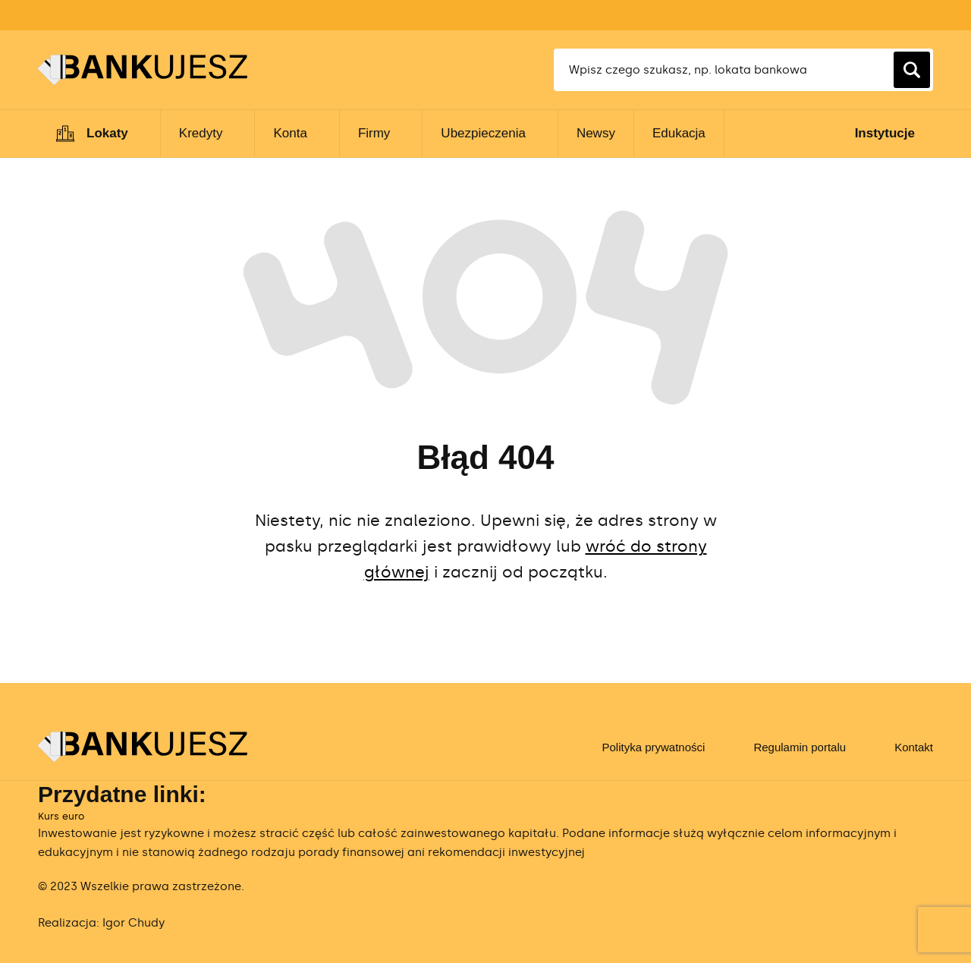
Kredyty (201, 133)
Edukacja (678, 133)
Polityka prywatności (653, 747)
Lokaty (107, 133)
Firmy (374, 133)
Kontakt (913, 747)
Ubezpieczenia (483, 133)
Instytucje (885, 133)
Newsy (596, 133)
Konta (289, 133)
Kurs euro (61, 816)
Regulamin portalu (799, 747)
